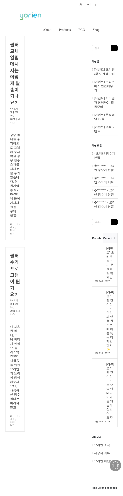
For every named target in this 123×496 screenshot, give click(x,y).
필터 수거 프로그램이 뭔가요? (15, 275)
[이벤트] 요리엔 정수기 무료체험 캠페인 (110, 263)
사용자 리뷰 (102, 453)
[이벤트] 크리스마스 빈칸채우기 (104, 86)
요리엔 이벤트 (103, 461)
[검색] (114, 48)
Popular (97, 238)
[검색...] (101, 48)
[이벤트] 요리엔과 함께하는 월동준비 (104, 102)
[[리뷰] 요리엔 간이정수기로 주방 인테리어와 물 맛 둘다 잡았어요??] (99, 364)
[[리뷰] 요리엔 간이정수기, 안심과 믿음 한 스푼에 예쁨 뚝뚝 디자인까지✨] (99, 292)
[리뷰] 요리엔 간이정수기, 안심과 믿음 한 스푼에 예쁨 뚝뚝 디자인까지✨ (110, 320)
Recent (107, 238)
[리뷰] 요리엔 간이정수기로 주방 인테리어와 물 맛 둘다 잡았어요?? (110, 391)
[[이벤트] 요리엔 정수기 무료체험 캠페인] (99, 248)
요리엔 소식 (102, 445)
